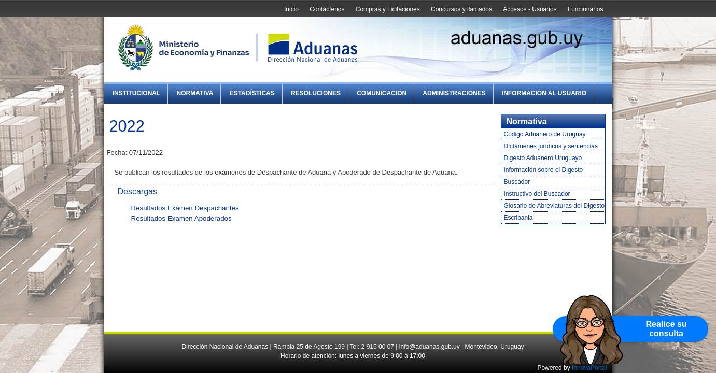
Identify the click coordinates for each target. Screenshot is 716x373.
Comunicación (381, 93)
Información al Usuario (544, 93)
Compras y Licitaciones (388, 9)
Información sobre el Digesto (543, 170)
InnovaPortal (589, 367)
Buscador (517, 181)
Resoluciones (316, 93)
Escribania (518, 217)
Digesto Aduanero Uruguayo (543, 158)
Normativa (195, 93)
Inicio (291, 9)
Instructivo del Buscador (537, 193)
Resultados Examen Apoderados (181, 218)
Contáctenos (327, 9)
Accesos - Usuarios (529, 9)
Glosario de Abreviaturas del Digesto (554, 205)
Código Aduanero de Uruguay (545, 134)
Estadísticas (252, 93)
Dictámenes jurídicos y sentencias (551, 146)
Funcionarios (585, 9)
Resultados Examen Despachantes (185, 208)
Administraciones (454, 93)
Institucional (137, 93)
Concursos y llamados (461, 9)
